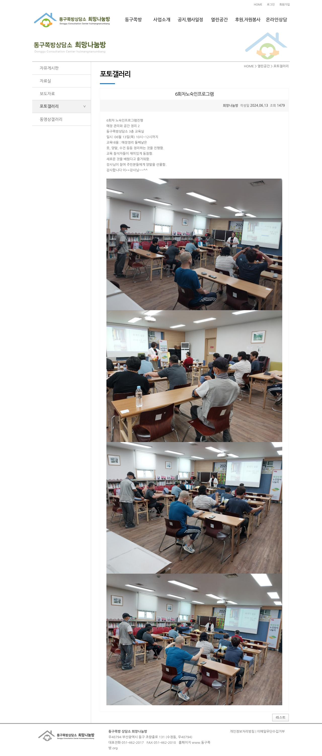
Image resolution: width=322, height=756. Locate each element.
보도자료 (47, 94)
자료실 (45, 81)
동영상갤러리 (51, 119)
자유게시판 (49, 68)
